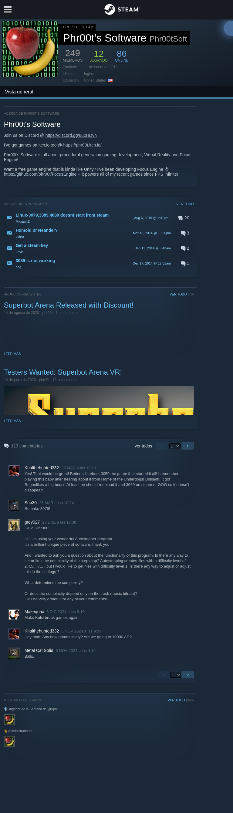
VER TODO (185, 204)
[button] (99, 218)
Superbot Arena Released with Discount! (68, 305)
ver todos (143, 446)
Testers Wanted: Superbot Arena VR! (63, 372)
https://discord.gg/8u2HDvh (71, 135)
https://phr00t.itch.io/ (82, 145)
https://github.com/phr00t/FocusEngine (40, 174)
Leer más (12, 354)
